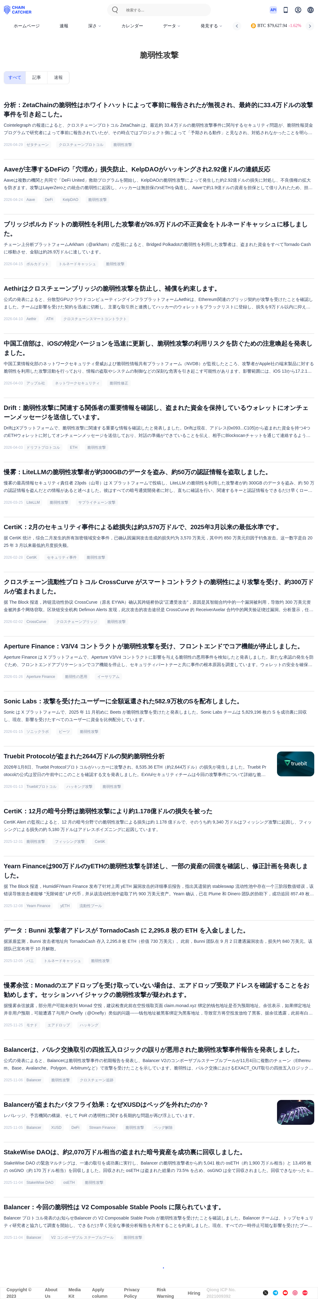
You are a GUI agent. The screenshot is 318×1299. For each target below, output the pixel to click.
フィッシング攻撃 (70, 841)
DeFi (49, 200)
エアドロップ (59, 1025)
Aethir (31, 319)
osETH (69, 1182)
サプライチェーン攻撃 (97, 502)
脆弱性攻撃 (122, 145)
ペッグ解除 (163, 1127)
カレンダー (132, 26)
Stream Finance (102, 1127)
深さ (95, 26)
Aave (30, 200)
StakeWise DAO (39, 1182)
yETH (65, 906)
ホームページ (27, 26)
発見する (212, 26)
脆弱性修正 (119, 383)
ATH (49, 319)
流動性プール (91, 906)
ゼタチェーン (37, 145)
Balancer (33, 1080)
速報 (64, 26)
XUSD (56, 1127)
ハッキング (89, 1025)
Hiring (194, 1293)
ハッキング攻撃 (79, 786)
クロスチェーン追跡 (96, 1080)
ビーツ (64, 731)
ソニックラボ (37, 731)
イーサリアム (108, 676)
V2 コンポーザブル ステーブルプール (82, 1237)
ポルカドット (37, 264)
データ (172, 26)
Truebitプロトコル (41, 786)
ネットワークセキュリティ (77, 383)
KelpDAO (70, 200)
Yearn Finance (38, 906)
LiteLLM (33, 502)
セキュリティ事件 (62, 557)
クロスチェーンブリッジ (76, 622)
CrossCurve (36, 622)
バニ (30, 961)
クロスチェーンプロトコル (81, 145)
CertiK (31, 557)
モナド (32, 1025)
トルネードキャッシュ (77, 264)
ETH (73, 447)
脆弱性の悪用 (76, 676)
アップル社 (35, 383)
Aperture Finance (40, 676)
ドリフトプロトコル (43, 447)
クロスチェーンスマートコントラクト (95, 319)
